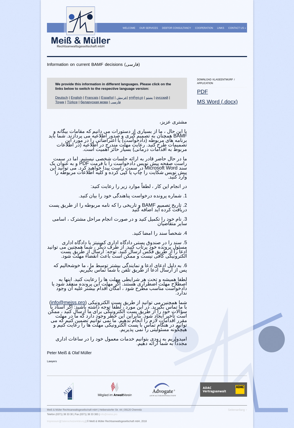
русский (162, 98)
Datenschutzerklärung (73, 421)
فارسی (116, 102)
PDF (202, 92)
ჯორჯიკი (136, 98)
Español (107, 98)
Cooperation (204, 28)
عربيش (122, 98)
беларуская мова (94, 102)
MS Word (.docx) (217, 102)
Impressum (53, 421)
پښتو (149, 98)
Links (220, 28)
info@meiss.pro (68, 302)
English (76, 98)
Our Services (148, 28)
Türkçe (72, 102)
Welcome (129, 28)
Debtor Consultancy (176, 28)
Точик (59, 102)
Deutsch (61, 98)
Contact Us (237, 28)
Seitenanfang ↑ (237, 409)
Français (91, 98)
